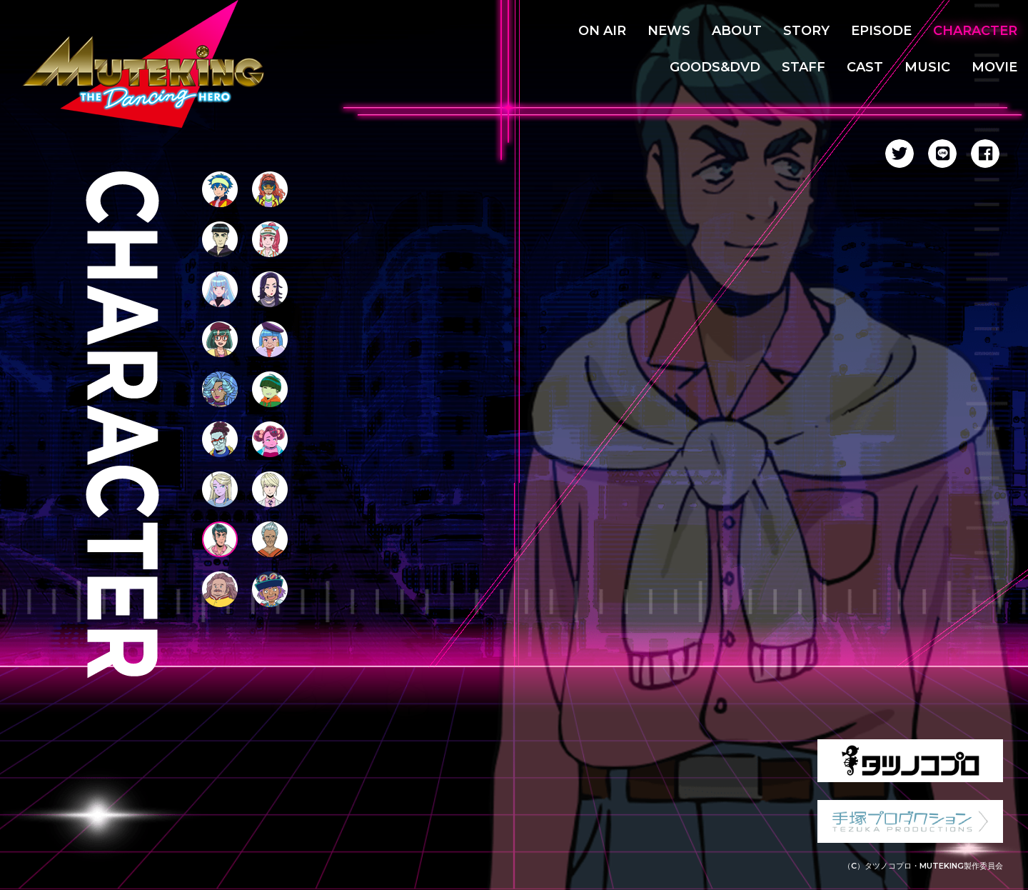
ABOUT (737, 31)
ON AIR (602, 31)
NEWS (668, 31)
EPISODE (881, 31)
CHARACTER (975, 31)
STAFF (803, 67)
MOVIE (994, 67)
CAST (865, 67)
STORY (806, 31)
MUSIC (927, 67)
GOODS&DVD (715, 67)
